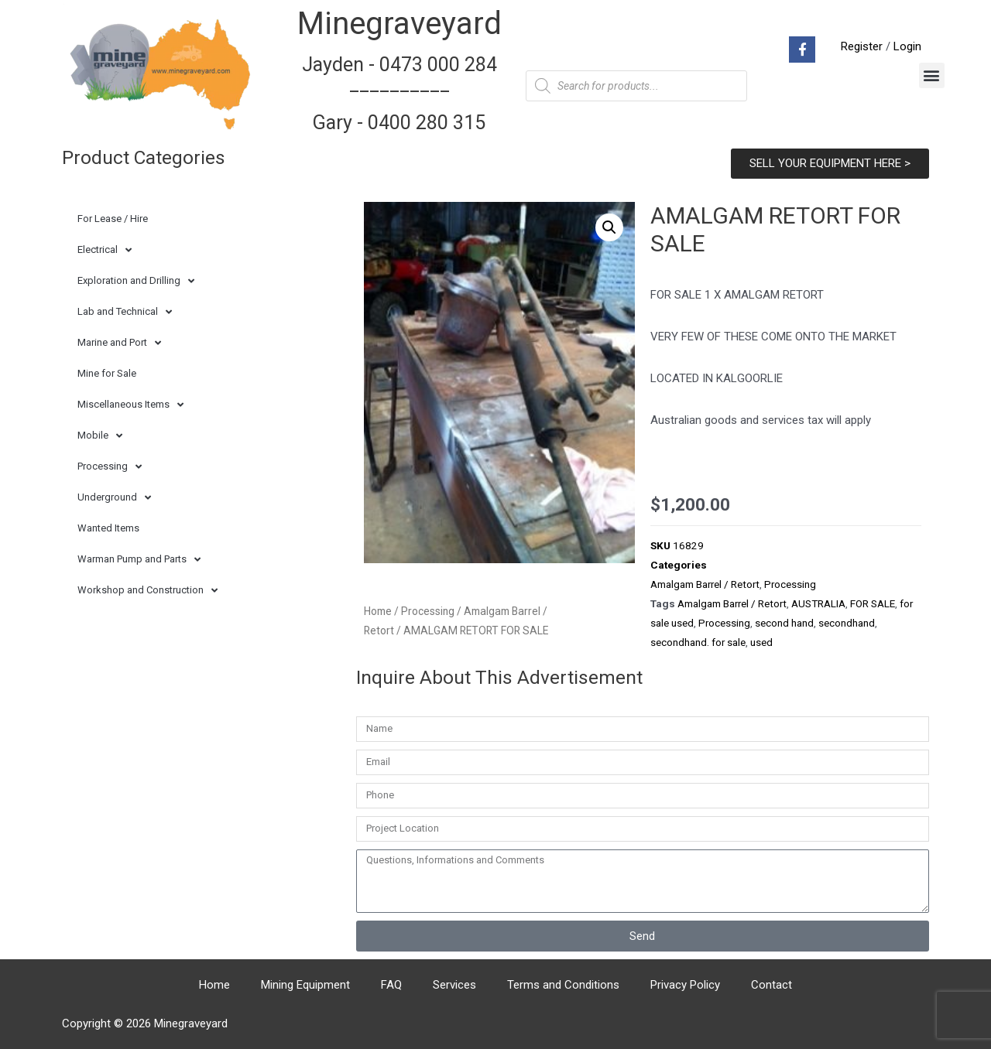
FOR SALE (872, 603)
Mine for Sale (106, 373)
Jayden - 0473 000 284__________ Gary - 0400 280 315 (399, 93)
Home (378, 611)
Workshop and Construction (147, 590)
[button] (932, 75)
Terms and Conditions (563, 985)
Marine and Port (119, 343)
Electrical (104, 250)
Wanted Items (108, 528)
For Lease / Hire (112, 218)
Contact (771, 985)
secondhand (846, 623)
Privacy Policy (685, 985)
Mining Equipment (305, 985)
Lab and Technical (124, 312)
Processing (109, 467)
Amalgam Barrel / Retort (705, 584)
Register (862, 46)
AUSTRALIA (818, 603)
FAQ (391, 985)
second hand (784, 623)
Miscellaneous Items (130, 405)
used (761, 642)
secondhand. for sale (698, 642)
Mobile (99, 436)
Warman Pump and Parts (139, 559)
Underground (114, 498)
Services (454, 985)
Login (907, 46)
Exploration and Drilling (135, 281)
